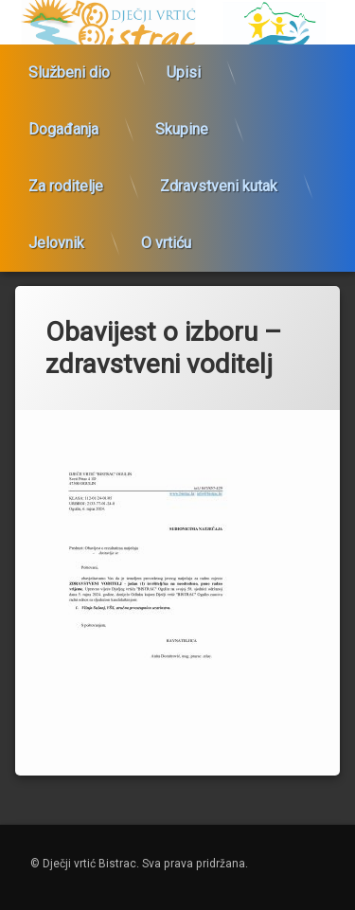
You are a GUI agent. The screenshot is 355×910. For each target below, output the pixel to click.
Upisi (184, 66)
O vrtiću (166, 236)
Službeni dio (69, 66)
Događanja (63, 123)
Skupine (181, 123)
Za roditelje (65, 179)
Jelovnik (56, 236)
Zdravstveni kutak (218, 179)
